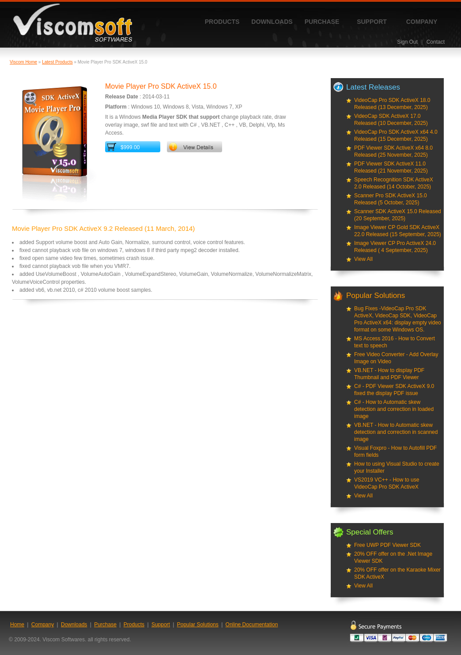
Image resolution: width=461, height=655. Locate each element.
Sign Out (407, 42)
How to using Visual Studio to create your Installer (396, 467)
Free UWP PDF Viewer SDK (387, 545)
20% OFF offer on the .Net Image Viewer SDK (393, 557)
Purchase (322, 21)
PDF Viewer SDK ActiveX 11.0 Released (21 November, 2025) (391, 167)
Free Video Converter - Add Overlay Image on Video (396, 358)
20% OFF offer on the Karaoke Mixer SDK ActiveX (397, 573)
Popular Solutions (198, 624)
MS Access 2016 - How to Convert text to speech (394, 342)
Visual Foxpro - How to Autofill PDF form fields (395, 451)
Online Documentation (252, 624)
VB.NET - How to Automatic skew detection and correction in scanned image (396, 432)
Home (17, 624)
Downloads (271, 21)
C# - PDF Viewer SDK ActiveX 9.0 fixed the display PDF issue (394, 389)
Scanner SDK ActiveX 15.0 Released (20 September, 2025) (397, 215)
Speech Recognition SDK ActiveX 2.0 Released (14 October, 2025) (393, 183)
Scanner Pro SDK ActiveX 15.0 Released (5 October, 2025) (390, 199)
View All (363, 259)
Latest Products (57, 62)
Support (372, 21)
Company (422, 21)
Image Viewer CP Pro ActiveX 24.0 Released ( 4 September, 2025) (395, 246)
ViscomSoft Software (72, 22)
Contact (436, 42)
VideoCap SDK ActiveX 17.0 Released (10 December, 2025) (391, 119)
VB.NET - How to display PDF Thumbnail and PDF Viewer (389, 373)
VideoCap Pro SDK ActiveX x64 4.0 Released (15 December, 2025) (396, 135)
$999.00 (130, 147)
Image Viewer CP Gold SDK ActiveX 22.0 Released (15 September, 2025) (397, 230)
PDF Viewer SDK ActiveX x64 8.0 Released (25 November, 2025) (393, 151)
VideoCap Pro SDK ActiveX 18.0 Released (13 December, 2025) (392, 103)
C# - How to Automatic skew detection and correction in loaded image (394, 409)
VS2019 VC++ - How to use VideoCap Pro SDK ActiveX (386, 483)
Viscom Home (23, 62)
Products (222, 21)
